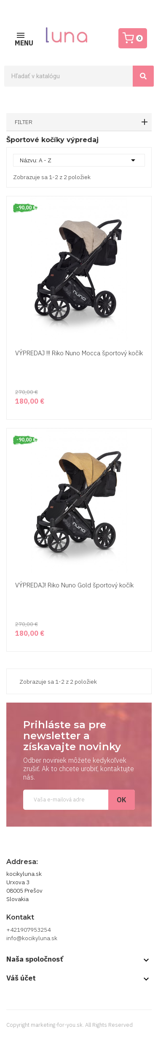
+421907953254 (28, 929)
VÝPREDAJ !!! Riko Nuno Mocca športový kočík (79, 353)
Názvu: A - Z (79, 160)
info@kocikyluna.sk (31, 938)
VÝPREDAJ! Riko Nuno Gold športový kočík (74, 585)
